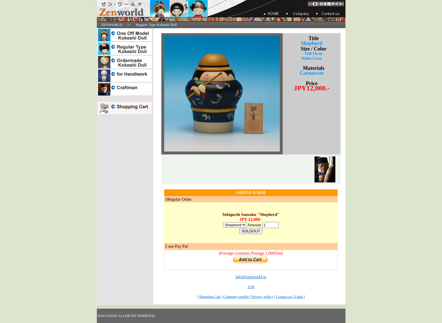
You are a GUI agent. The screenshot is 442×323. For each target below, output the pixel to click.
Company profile (236, 296)
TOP (250, 287)
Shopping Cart (210, 296)
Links (299, 296)
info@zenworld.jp (251, 277)
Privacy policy (262, 296)
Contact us (284, 296)
